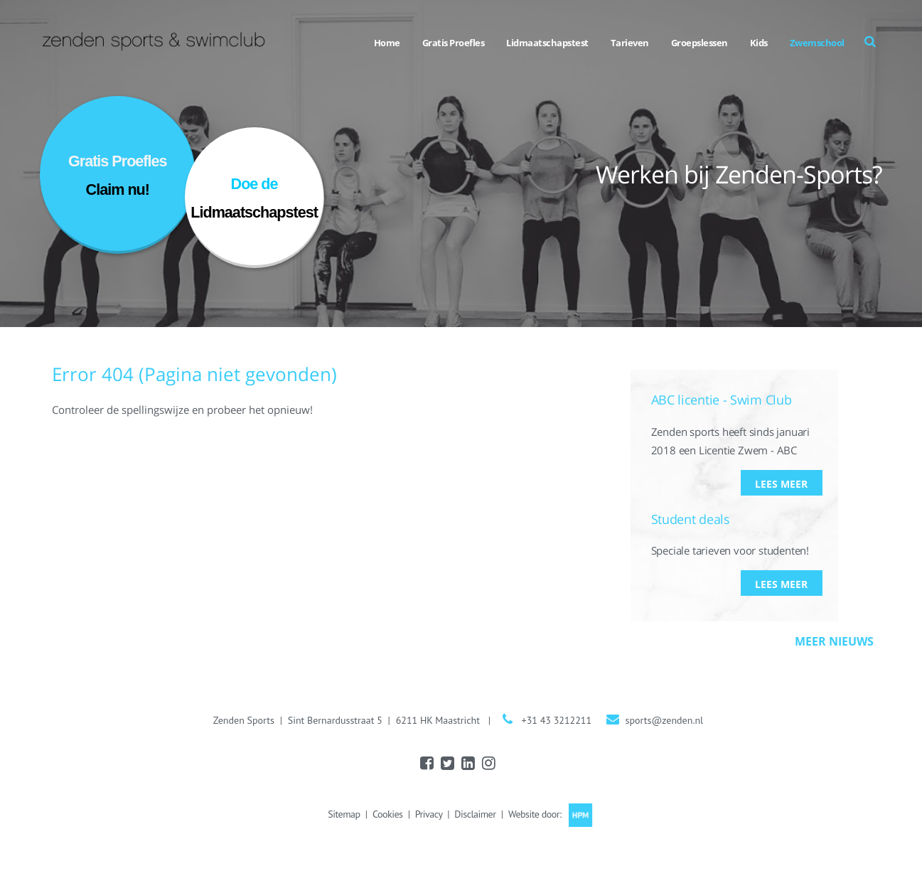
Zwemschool (817, 42)
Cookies (387, 814)
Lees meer (781, 484)
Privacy (428, 814)
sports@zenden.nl (665, 720)
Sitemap (344, 814)
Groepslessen (699, 42)
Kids (759, 42)
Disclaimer (474, 814)
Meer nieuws (834, 641)
